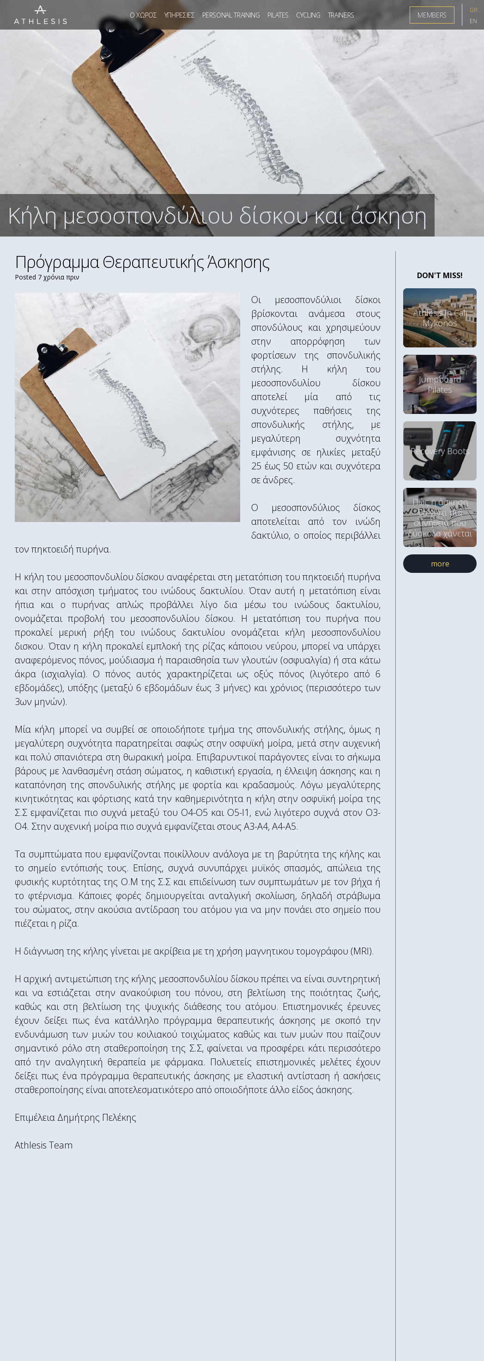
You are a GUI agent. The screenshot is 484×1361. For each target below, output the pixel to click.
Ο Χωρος (143, 15)
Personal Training (231, 15)
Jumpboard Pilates (440, 384)
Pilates (278, 15)
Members (432, 15)
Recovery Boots (440, 450)
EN (473, 21)
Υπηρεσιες (179, 15)
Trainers (341, 15)
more (440, 564)
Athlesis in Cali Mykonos (440, 318)
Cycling (308, 15)
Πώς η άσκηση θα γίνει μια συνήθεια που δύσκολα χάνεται (440, 517)
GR (474, 10)
